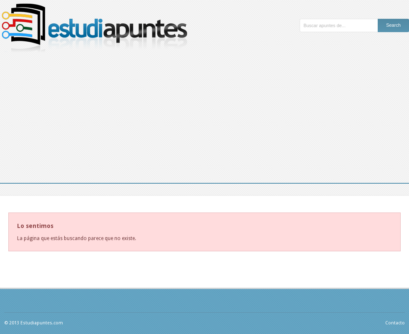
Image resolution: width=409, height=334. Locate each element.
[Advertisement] (204, 120)
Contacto (395, 323)
